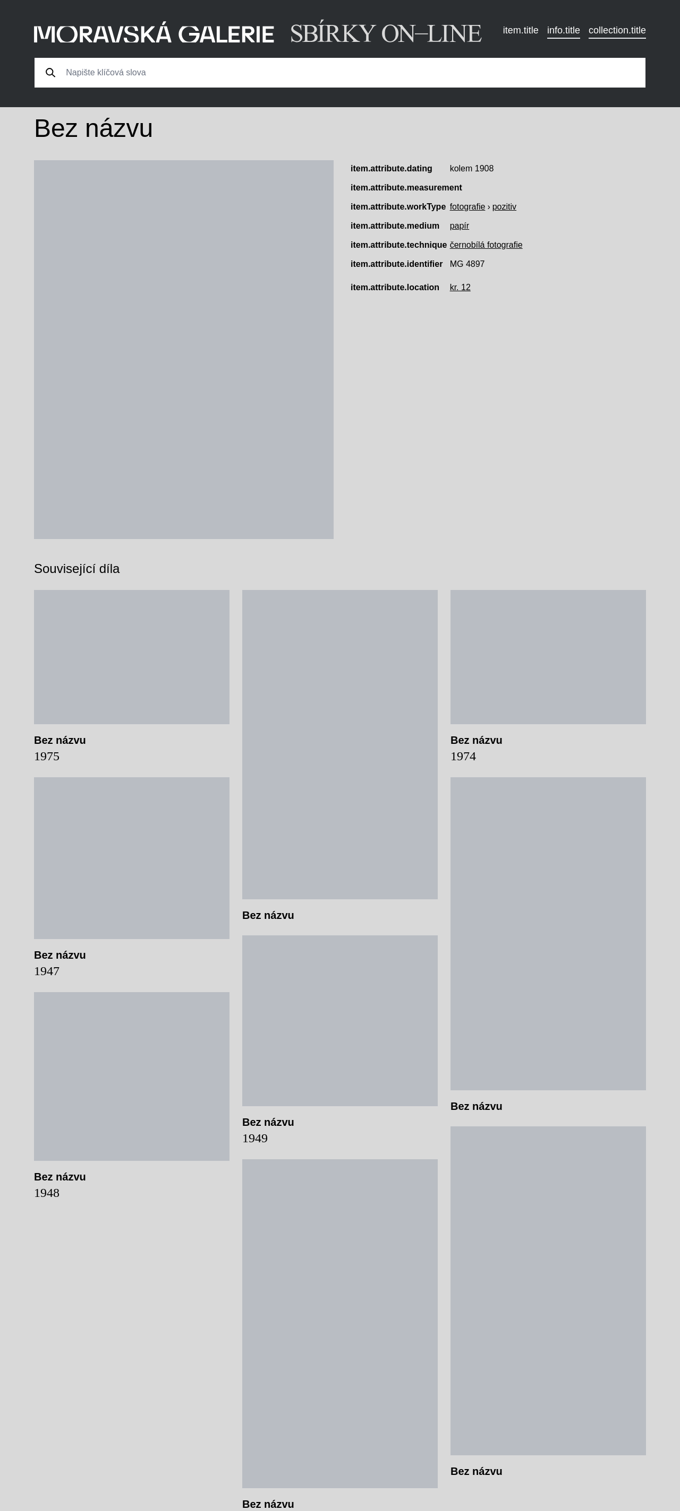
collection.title (617, 30)
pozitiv (504, 206)
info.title (563, 30)
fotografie (468, 206)
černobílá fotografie (486, 244)
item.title (521, 30)
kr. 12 (460, 287)
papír (459, 225)
